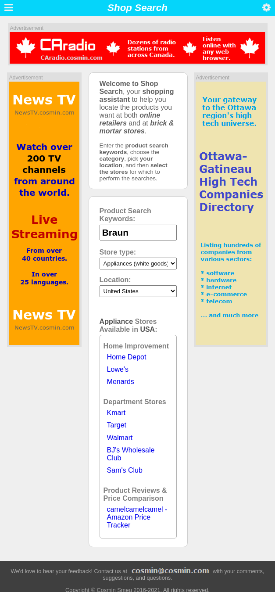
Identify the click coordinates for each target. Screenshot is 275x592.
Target (116, 425)
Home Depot (126, 357)
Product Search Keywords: (125, 214)
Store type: (118, 252)
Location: (115, 279)
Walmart (120, 437)
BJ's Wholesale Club (131, 454)
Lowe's (118, 369)
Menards (120, 381)
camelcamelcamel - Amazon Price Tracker (137, 517)
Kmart (116, 412)
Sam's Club (125, 470)
